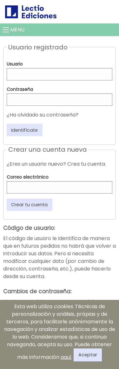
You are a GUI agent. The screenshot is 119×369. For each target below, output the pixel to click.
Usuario (15, 64)
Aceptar (87, 355)
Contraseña (20, 89)
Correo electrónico (28, 177)
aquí (66, 357)
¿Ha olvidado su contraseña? (42, 114)
